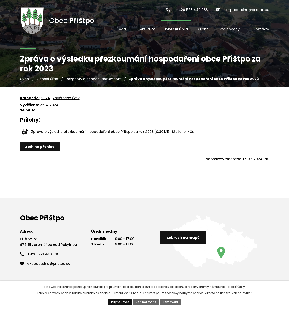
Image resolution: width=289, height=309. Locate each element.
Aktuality (147, 29)
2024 (45, 97)
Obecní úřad (176, 29)
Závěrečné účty (66, 97)
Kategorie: (30, 97)
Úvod (121, 29)
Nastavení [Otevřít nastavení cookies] (170, 302)
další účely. (237, 287)
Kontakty (261, 29)
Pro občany (230, 29)
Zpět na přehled (40, 146)
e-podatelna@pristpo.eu (247, 9)
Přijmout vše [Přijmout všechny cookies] (120, 302)
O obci (203, 29)
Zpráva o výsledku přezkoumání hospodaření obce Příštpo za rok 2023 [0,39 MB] (101, 131)
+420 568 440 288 (192, 9)
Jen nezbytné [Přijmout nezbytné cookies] (146, 302)
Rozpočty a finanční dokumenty (93, 78)
